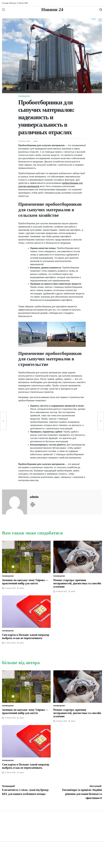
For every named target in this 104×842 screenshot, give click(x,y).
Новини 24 (52, 9)
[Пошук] (101, 9)
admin (35, 141)
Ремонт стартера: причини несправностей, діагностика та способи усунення (77, 583)
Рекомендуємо (24, 96)
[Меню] (3, 9)
